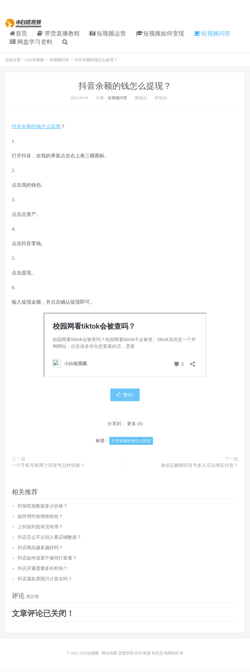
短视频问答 (212, 33)
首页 (18, 33)
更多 (131, 424)
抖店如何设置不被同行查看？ (47, 558)
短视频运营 (108, 33)
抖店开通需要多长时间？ (43, 569)
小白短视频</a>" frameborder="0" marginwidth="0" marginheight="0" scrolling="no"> (125, 345)
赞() (125, 395)
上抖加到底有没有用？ (40, 527)
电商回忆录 (174, 654)
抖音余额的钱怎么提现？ (125, 86)
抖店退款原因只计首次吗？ (45, 579)
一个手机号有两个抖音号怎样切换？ (48, 466)
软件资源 (142, 654)
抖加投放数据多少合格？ (43, 506)
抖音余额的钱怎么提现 (36, 126)
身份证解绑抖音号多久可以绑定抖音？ (199, 466)
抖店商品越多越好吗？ (40, 548)
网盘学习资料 (31, 42)
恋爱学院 (126, 654)
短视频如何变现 (160, 33)
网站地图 (109, 654)
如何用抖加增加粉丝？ (40, 517)
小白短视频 (24, 23)
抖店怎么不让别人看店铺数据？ (49, 537)
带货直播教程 (58, 33)
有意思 (157, 654)
